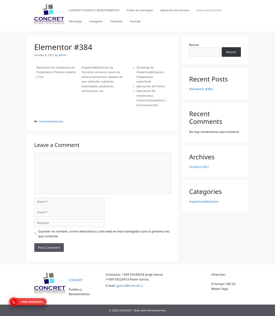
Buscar (194, 45)
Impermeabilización (209, 10)
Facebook (116, 21)
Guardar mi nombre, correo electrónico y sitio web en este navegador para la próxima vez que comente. (104, 233)
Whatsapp (75, 21)
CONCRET (76, 280)
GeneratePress (156, 310)
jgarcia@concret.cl (129, 285)
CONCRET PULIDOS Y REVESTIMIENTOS (94, 10)
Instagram (96, 21)
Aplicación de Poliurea (174, 10)
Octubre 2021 (199, 167)
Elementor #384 (201, 89)
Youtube (135, 21)
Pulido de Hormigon (140, 10)
